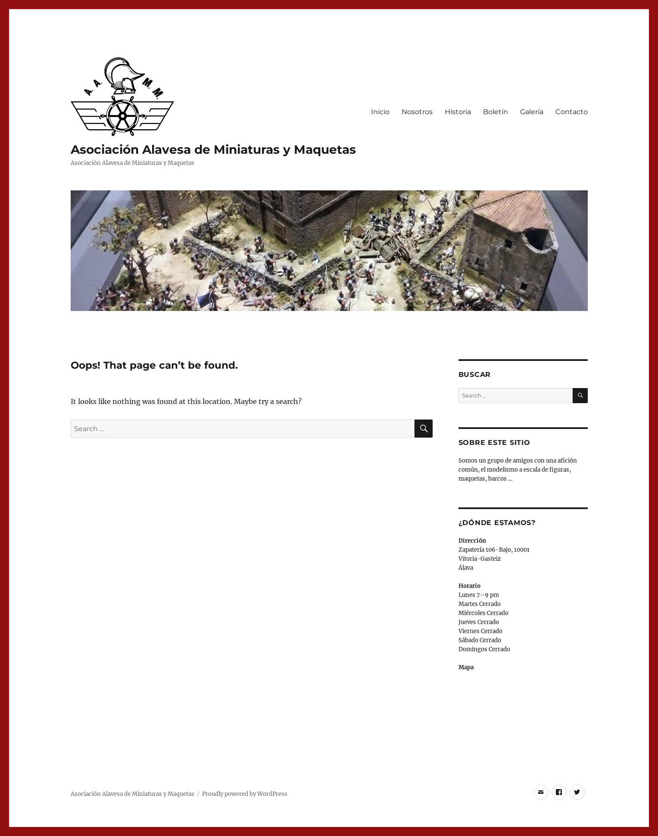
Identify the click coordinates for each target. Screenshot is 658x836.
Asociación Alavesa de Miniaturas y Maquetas (213, 149)
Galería (531, 112)
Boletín (495, 112)
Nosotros (417, 112)
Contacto (571, 112)
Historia (458, 112)
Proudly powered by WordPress (244, 794)
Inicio (380, 112)
